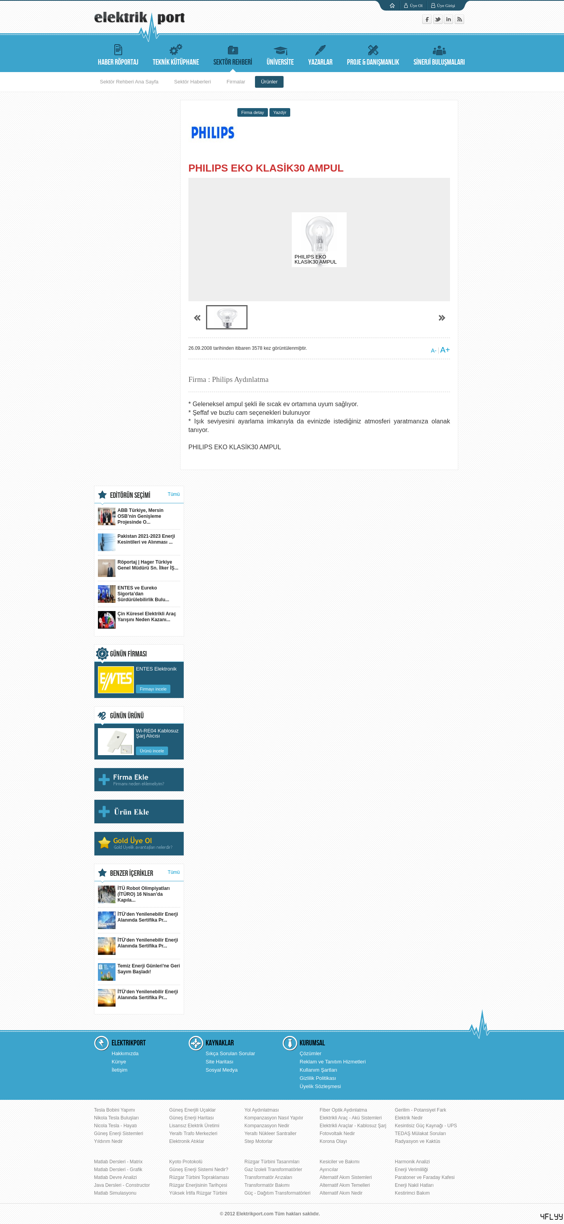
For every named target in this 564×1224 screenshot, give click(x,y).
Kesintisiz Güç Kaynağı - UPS (426, 1125)
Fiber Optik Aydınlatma (343, 1110)
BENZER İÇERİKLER (131, 873)
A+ (445, 349)
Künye (119, 1061)
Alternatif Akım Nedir (341, 1193)
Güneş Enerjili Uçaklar (192, 1110)
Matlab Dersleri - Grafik (118, 1169)
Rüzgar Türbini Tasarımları (272, 1161)
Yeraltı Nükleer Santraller (270, 1133)
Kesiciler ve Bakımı (340, 1161)
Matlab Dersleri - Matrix (118, 1161)
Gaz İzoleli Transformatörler (273, 1169)
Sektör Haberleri (192, 82)
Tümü (174, 494)
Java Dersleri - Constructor (122, 1185)
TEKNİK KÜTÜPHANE (176, 54)
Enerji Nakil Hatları (414, 1185)
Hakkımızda (125, 1053)
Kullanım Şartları (318, 1069)
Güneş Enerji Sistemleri (118, 1133)
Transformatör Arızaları (268, 1177)
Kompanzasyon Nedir (266, 1125)
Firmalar (236, 82)
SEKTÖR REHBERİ (232, 54)
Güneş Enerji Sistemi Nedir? (198, 1169)
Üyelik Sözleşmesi (320, 1086)
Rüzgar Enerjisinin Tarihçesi (198, 1185)
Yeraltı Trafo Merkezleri (193, 1133)
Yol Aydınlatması (261, 1110)
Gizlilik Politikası (318, 1078)
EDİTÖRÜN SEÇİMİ (130, 495)
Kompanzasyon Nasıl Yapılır (273, 1118)
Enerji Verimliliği (411, 1169)
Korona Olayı (333, 1141)
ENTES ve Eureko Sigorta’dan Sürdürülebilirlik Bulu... (133, 594)
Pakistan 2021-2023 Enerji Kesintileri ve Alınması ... (136, 542)
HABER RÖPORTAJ (118, 54)
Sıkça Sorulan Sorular (230, 1053)
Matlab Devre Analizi (115, 1177)
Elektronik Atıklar (186, 1141)
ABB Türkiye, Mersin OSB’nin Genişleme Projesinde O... (130, 516)
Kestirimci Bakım (412, 1193)
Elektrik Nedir (409, 1118)
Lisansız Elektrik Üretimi (194, 1125)
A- (433, 350)
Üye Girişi (446, 5)
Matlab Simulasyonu (115, 1193)
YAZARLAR (320, 54)
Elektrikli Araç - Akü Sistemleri (351, 1118)
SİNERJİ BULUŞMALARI (439, 54)
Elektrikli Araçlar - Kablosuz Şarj (353, 1125)
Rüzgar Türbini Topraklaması (199, 1177)
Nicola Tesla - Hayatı (115, 1125)
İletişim (119, 1069)
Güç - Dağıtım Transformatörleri (277, 1193)
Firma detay (252, 112)
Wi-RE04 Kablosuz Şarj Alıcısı (157, 733)
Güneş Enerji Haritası (191, 1118)
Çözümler (311, 1053)
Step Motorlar (258, 1141)
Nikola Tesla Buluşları (116, 1118)
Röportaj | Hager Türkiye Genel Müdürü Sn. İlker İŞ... (138, 568)
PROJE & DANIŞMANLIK (373, 54)
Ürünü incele (152, 751)
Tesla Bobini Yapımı (114, 1110)
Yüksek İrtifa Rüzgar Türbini (198, 1193)
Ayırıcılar (329, 1169)
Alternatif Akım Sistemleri (346, 1177)
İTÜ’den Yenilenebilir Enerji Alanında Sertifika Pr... (138, 920)
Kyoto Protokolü (185, 1161)
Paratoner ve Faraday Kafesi (425, 1177)
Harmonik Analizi (412, 1161)
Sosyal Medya (222, 1069)
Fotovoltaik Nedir (337, 1133)
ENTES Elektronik (156, 669)
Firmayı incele (153, 689)
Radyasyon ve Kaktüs (417, 1141)
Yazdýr (279, 112)
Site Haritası (219, 1061)
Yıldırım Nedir (108, 1141)
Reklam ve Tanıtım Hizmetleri (333, 1061)
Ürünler (269, 82)
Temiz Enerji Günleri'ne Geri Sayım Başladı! (139, 972)
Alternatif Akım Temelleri (345, 1185)
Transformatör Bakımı (267, 1185)
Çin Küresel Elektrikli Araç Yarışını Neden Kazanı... (137, 620)
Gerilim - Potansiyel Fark (420, 1110)
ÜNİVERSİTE (280, 54)
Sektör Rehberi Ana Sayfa (129, 82)
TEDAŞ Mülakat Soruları (420, 1133)
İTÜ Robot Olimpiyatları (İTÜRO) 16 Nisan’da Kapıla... (134, 894)
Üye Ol (416, 5)
